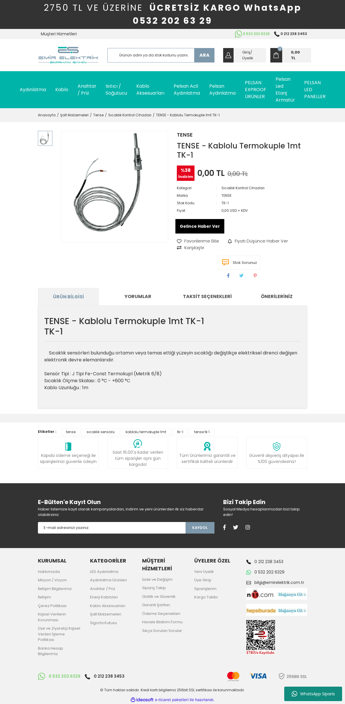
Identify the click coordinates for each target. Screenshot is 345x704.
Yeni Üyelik (204, 571)
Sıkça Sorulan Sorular (162, 630)
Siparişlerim (205, 588)
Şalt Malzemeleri (105, 614)
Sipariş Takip (154, 588)
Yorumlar (137, 296)
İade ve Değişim (157, 579)
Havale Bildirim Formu (162, 622)
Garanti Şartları (156, 605)
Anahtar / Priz (102, 588)
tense (71, 431)
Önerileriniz (277, 296)
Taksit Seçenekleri (207, 296)
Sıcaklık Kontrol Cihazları (243, 187)
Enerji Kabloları (104, 597)
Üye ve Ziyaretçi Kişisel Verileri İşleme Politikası (59, 634)
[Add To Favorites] (198, 241)
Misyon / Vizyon (52, 580)
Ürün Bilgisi (68, 296)
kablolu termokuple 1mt (146, 431)
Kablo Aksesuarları (107, 606)
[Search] (160, 55)
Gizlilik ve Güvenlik (159, 596)
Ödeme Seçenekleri (161, 613)
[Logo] (68, 55)
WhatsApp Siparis (313, 694)
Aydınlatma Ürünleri (108, 580)
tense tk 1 (202, 431)
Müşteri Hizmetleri (59, 34)
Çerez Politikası (52, 606)
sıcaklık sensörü (101, 431)
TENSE (185, 134)
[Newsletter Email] (112, 528)
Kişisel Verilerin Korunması (52, 617)
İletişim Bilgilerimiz (55, 588)
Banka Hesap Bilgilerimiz (50, 651)
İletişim (44, 597)
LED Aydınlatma (104, 571)
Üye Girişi (202, 580)
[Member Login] (244, 55)
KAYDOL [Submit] (200, 527)
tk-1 (180, 431)
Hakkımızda (49, 571)
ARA (204, 55)
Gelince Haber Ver (200, 226)
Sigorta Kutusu (103, 623)
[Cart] (290, 55)
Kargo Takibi (206, 597)
